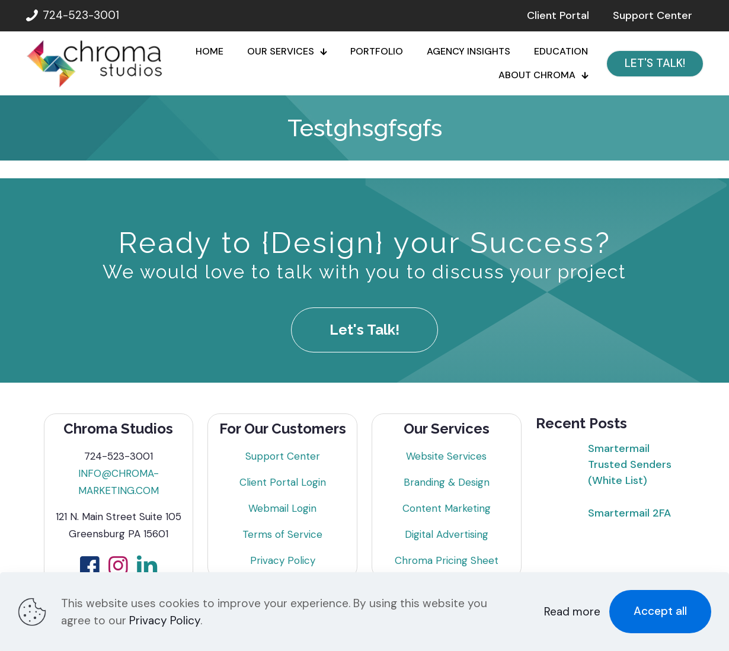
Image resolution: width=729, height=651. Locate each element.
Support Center (282, 456)
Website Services (446, 456)
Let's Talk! (364, 329)
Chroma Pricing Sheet (446, 560)
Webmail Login (282, 508)
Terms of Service (282, 534)
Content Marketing (446, 508)
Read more (572, 611)
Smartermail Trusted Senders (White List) (630, 464)
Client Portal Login (282, 482)
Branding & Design (447, 482)
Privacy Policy (282, 560)
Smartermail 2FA (629, 513)
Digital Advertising (446, 534)
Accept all (660, 611)
